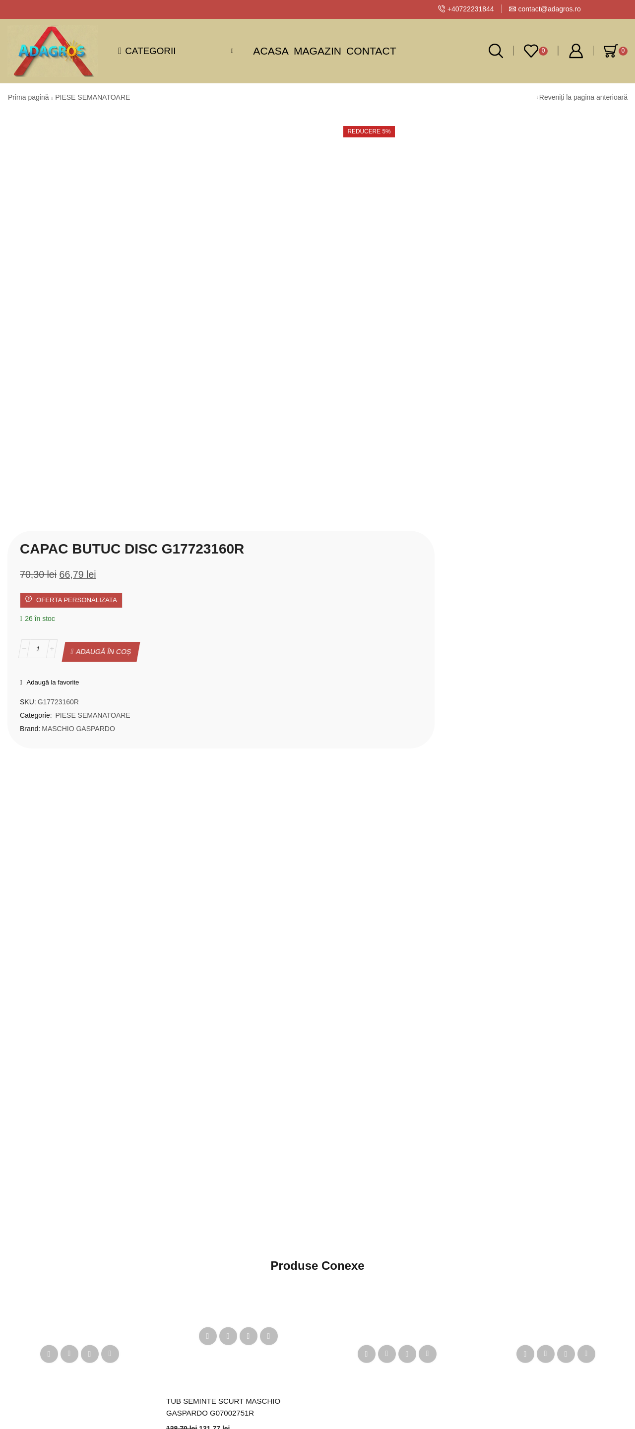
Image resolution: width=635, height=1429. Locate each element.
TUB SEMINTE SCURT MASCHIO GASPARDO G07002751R (227, 1013)
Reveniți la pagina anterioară (583, 97)
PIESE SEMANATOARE (92, 97)
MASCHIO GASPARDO (339, 321)
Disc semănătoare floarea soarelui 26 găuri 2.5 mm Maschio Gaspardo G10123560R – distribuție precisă (72, 1056)
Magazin (317, 51)
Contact (371, 51)
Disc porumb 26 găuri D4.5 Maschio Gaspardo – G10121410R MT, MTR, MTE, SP (388, 1056)
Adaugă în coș (364, 247)
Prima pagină (28, 97)
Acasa (271, 51)
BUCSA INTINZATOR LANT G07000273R (533, 1049)
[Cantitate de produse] (298, 247)
